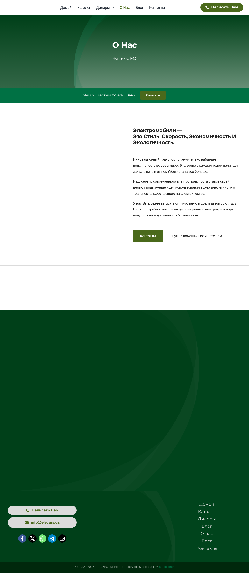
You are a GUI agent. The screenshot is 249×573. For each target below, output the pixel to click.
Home (118, 58)
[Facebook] (22, 539)
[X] (32, 539)
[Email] (62, 539)
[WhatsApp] (42, 539)
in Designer (166, 566)
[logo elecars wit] (124, 514)
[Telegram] (52, 539)
